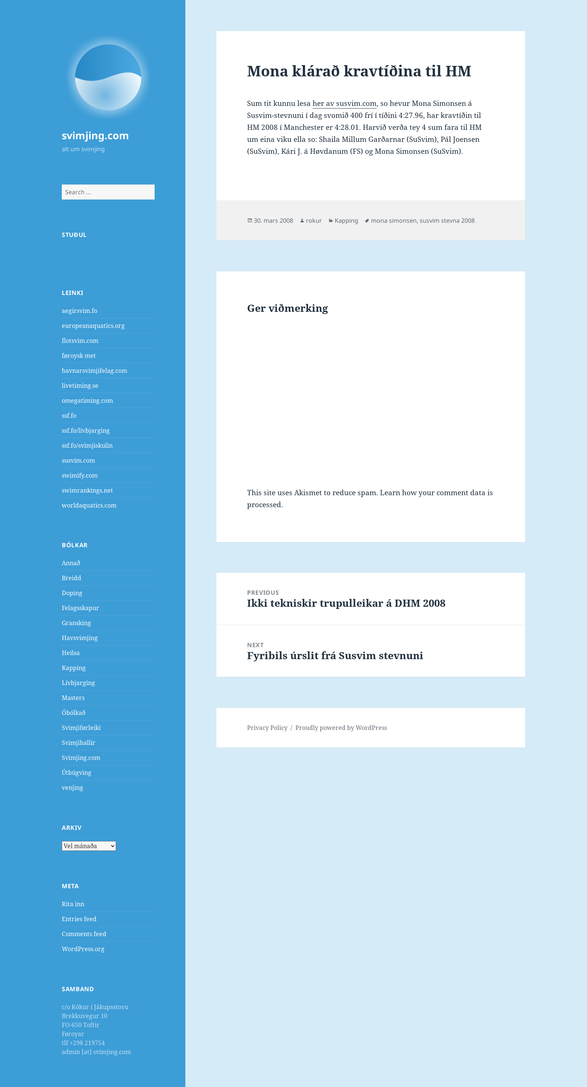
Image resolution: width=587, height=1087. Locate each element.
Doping (72, 593)
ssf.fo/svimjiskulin (87, 445)
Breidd (71, 578)
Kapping (74, 668)
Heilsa (71, 653)
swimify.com (80, 475)
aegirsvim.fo (79, 311)
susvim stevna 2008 (447, 220)
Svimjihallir (78, 743)
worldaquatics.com (89, 505)
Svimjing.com (81, 757)
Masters (73, 698)
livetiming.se (80, 385)
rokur (314, 220)
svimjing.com (95, 135)
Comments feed (84, 934)
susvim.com (78, 460)
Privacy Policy (267, 728)
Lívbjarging (78, 683)
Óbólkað (73, 713)
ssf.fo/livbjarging (86, 430)
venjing (72, 787)
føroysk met (79, 355)
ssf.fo (69, 415)
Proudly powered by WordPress (341, 728)
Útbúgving (76, 772)
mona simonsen (394, 220)
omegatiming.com (87, 400)
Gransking (76, 623)
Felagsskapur (80, 608)
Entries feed (79, 919)
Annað (71, 563)
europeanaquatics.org (93, 326)
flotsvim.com (80, 341)
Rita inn (73, 904)
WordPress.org (83, 949)
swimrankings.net (87, 490)
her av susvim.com (345, 103)
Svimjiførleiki (81, 728)
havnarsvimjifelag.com (94, 370)
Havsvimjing (80, 638)
